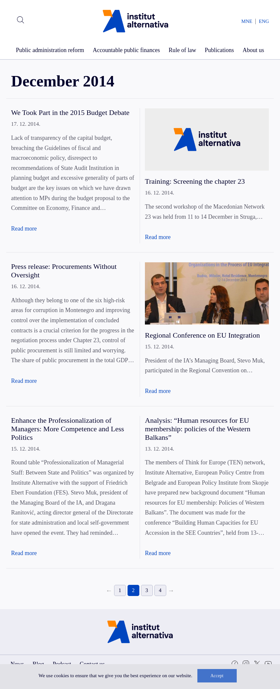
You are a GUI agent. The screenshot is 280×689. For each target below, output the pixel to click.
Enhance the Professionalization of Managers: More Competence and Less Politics (67, 428)
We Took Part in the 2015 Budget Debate (70, 112)
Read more (24, 228)
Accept (217, 675)
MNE (246, 21)
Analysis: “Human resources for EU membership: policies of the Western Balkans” (197, 428)
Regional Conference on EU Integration (202, 335)
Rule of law (182, 50)
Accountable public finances (126, 50)
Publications (219, 50)
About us (253, 50)
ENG (264, 21)
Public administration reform (50, 50)
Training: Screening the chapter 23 (195, 181)
